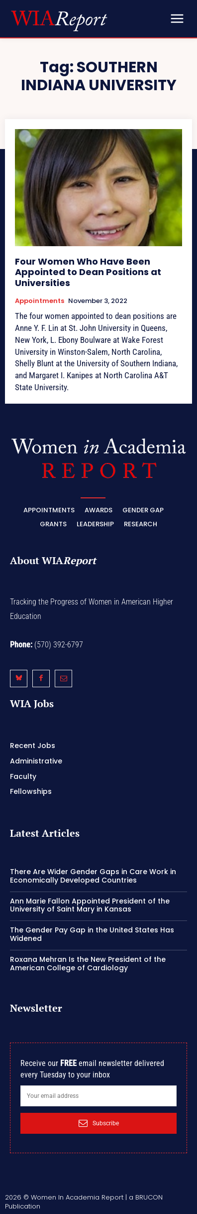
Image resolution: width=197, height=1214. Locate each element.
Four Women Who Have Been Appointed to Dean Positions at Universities (88, 272)
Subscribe (99, 1123)
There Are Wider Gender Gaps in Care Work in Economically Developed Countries (93, 876)
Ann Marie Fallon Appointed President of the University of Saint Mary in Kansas (90, 905)
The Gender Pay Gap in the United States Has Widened (92, 934)
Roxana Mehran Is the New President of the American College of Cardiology (88, 963)
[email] (98, 1095)
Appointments (39, 301)
